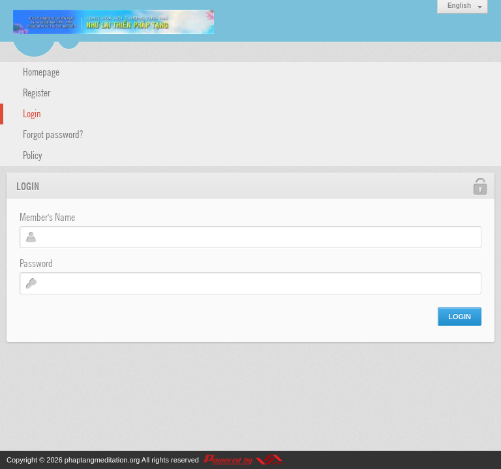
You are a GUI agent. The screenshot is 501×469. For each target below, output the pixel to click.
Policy (32, 154)
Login (32, 113)
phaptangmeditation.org (102, 460)
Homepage (41, 71)
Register (36, 92)
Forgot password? (53, 133)
